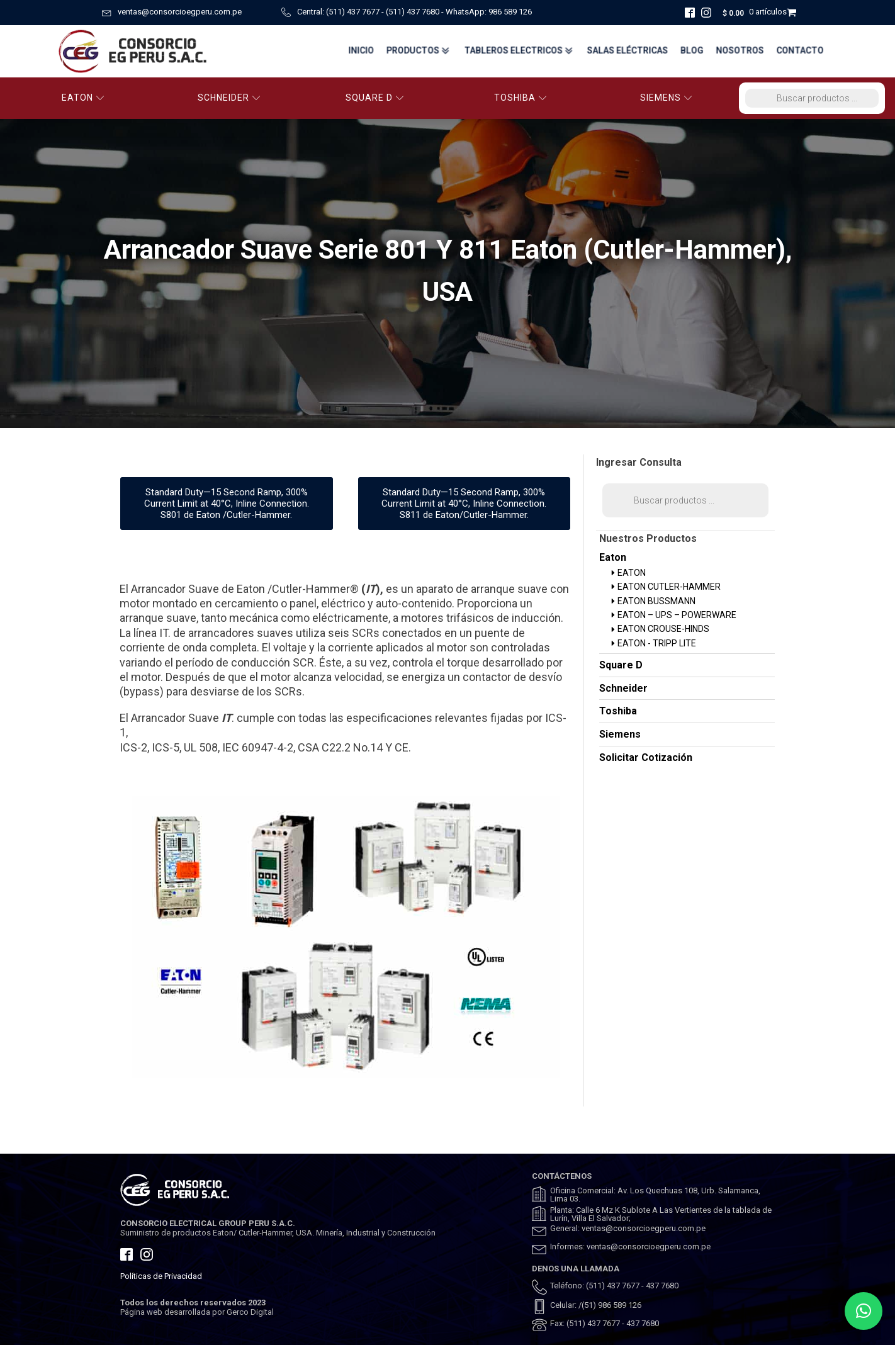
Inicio (357, 51)
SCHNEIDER (229, 98)
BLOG (691, 51)
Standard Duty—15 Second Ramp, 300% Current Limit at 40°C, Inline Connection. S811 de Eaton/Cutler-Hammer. (463, 504)
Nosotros (740, 51)
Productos (416, 51)
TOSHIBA (520, 98)
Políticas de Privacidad (161, 1276)
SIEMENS (666, 98)
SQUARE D (375, 98)
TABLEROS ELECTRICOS (517, 51)
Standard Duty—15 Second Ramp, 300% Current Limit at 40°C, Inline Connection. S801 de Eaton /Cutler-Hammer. (226, 504)
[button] (863, 1311)
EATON (83, 98)
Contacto (801, 51)
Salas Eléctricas (626, 51)
